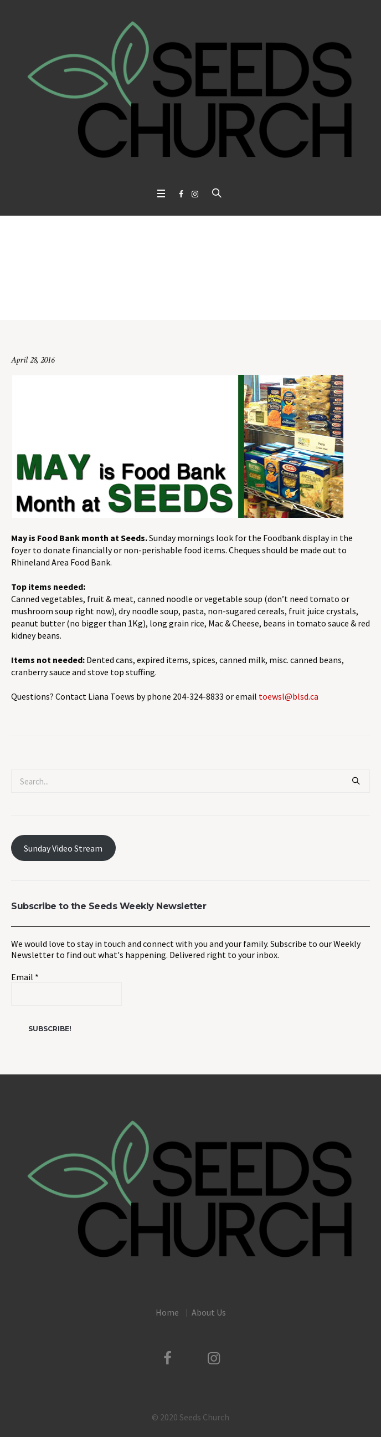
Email (25, 976)
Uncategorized (133, 297)
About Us (209, 1312)
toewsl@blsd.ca (288, 696)
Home (93, 297)
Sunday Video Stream (63, 848)
